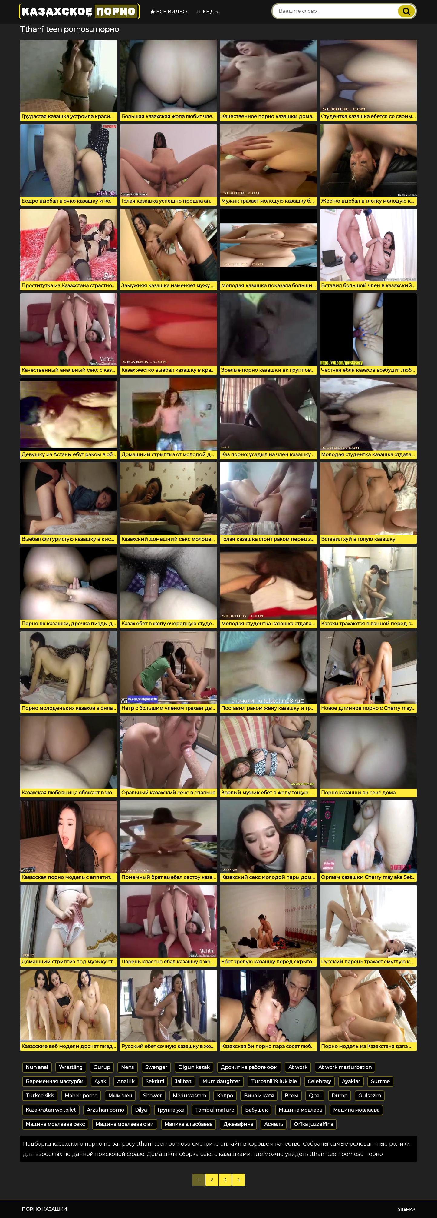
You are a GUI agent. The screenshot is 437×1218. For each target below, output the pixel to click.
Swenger (156, 1067)
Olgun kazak (194, 1067)
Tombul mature (214, 1110)
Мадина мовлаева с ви (125, 1124)
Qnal (315, 1096)
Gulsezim (369, 1096)
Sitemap (406, 1209)
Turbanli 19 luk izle (274, 1081)
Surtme (380, 1081)
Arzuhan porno (105, 1110)
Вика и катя (259, 1096)
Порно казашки (44, 1209)
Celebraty (319, 1081)
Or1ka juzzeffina (313, 1124)
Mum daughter (221, 1081)
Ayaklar (351, 1081)
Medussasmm (189, 1096)
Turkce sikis (40, 1096)
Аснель (273, 1124)
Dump (339, 1096)
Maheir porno (81, 1096)
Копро (225, 1096)
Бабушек (256, 1110)
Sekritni (155, 1081)
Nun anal (37, 1067)
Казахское (79, 11)
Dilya (141, 1110)
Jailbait (183, 1081)
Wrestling (71, 1067)
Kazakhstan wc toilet (51, 1110)
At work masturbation (345, 1067)
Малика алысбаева (188, 1124)
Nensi (127, 1067)
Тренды (207, 12)
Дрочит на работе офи (249, 1067)
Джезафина (238, 1124)
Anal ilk (126, 1081)
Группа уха (171, 1110)
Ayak (100, 1081)
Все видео (168, 12)
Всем (291, 1096)
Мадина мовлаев (300, 1110)
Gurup (102, 1067)
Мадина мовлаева (356, 1110)
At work (297, 1067)
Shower (152, 1096)
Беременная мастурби (55, 1081)
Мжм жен (120, 1096)
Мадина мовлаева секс (55, 1124)
